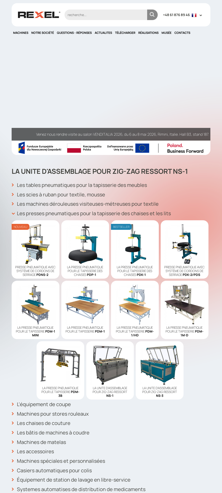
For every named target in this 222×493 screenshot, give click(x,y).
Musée (166, 33)
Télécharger (125, 33)
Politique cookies (128, 447)
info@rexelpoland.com (83, 455)
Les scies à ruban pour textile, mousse (59, 92)
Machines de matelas (39, 339)
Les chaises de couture (41, 320)
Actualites (103, 33)
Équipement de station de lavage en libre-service (71, 376)
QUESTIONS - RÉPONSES (74, 33)
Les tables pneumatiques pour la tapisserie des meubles (80, 83)
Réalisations (148, 33)
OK (204, 437)
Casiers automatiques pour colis (52, 367)
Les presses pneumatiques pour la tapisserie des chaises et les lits (92, 111)
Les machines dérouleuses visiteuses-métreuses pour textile (86, 102)
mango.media (202, 483)
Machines (20, 33)
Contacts (182, 33)
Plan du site (123, 460)
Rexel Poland (46, 483)
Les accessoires (33, 348)
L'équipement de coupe (41, 302)
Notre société (42, 33)
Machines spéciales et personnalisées (59, 357)
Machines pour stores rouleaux (50, 311)
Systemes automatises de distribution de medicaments (79, 385)
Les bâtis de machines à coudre (51, 330)
